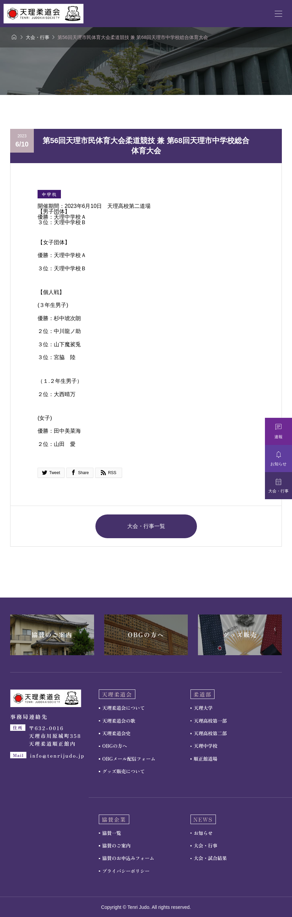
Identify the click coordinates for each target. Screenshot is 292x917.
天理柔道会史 (116, 733)
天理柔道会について (123, 707)
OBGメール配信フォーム (128, 758)
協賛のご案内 (116, 845)
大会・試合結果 (210, 858)
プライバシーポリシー (126, 870)
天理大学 (203, 707)
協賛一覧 (111, 833)
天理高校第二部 (210, 733)
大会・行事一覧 (146, 526)
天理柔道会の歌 (118, 720)
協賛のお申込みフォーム (128, 858)
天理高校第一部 (210, 720)
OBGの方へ (114, 745)
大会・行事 (206, 845)
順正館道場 (206, 758)
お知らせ (203, 833)
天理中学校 (206, 745)
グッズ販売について (123, 771)
